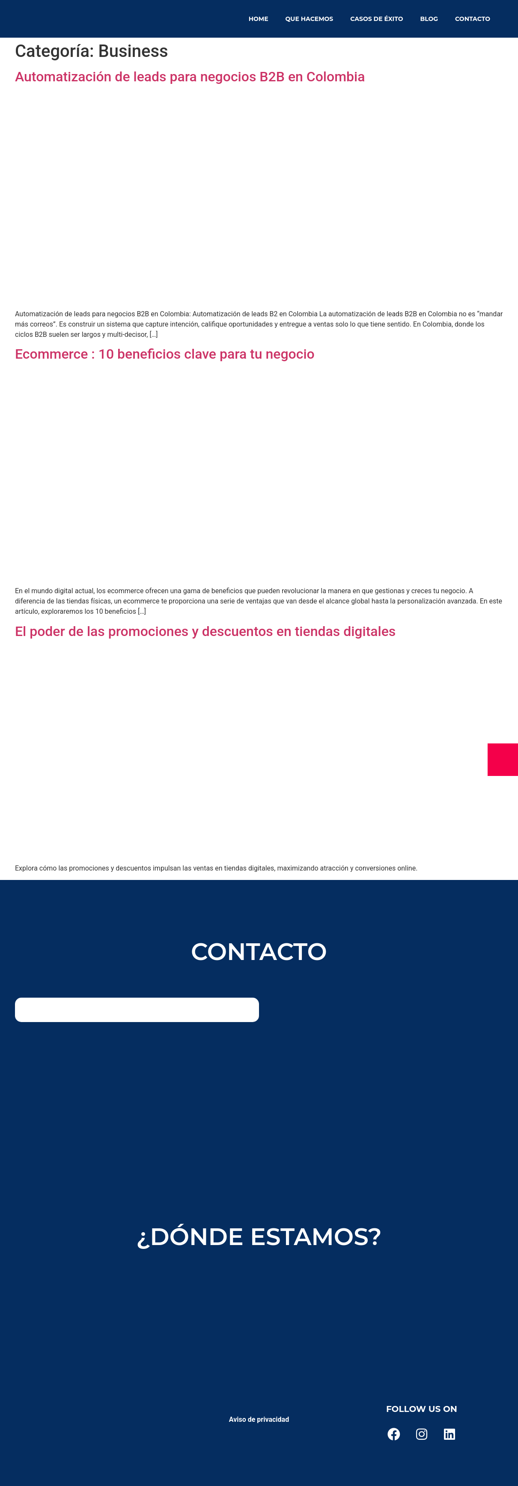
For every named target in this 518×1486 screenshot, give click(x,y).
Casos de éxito (376, 19)
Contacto (472, 19)
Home (258, 19)
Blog (429, 19)
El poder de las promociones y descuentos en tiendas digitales (205, 631)
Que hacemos (309, 19)
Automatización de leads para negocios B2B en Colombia (190, 76)
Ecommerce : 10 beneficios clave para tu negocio (165, 354)
